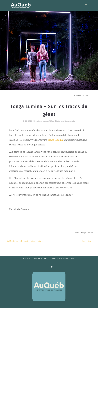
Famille (37, 121)
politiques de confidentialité (63, 258)
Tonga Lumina (55, 140)
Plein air (59, 121)
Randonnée (70, 121)
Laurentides (48, 121)
